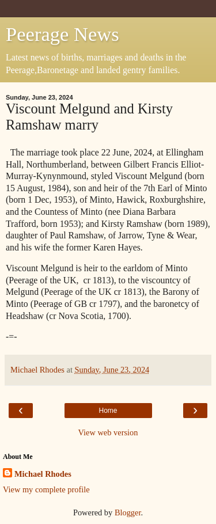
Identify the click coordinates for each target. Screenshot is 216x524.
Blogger (128, 512)
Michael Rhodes (42, 474)
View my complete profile (46, 489)
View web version (108, 432)
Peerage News (62, 34)
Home (107, 411)
